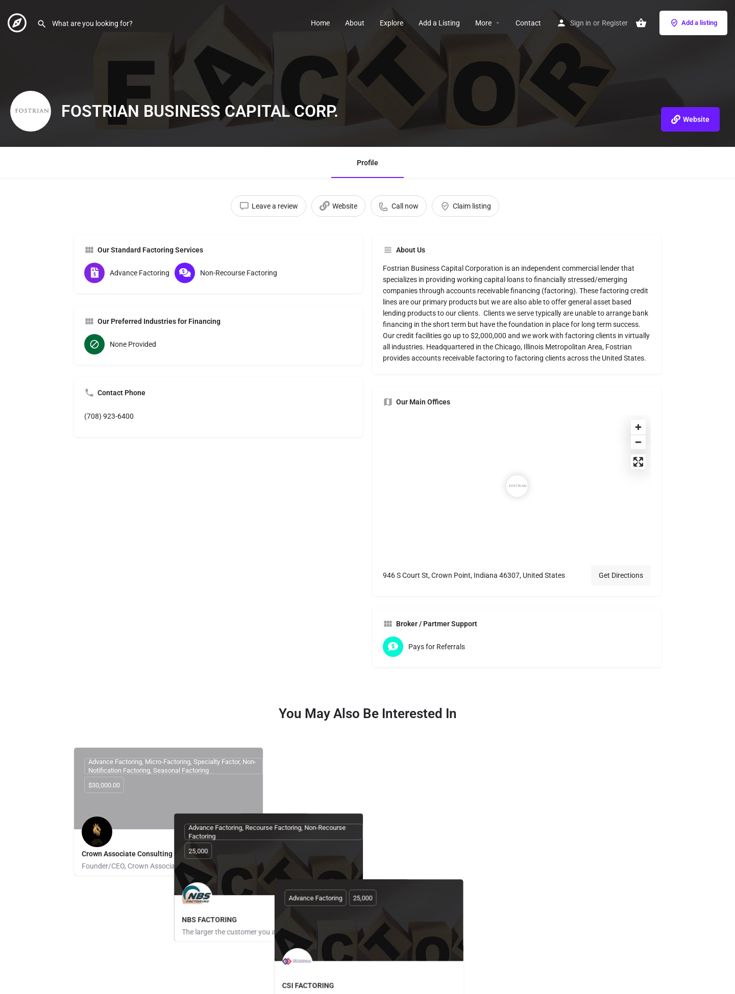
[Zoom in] (638, 427)
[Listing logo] (30, 111)
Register (615, 23)
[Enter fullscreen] (638, 461)
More (483, 23)
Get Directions (621, 575)
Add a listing (693, 23)
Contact (528, 23)
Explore (391, 23)
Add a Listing (439, 23)
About (354, 23)
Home (320, 23)
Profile (367, 163)
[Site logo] (18, 22)
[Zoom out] (638, 442)
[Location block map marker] (517, 486)
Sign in (580, 23)
